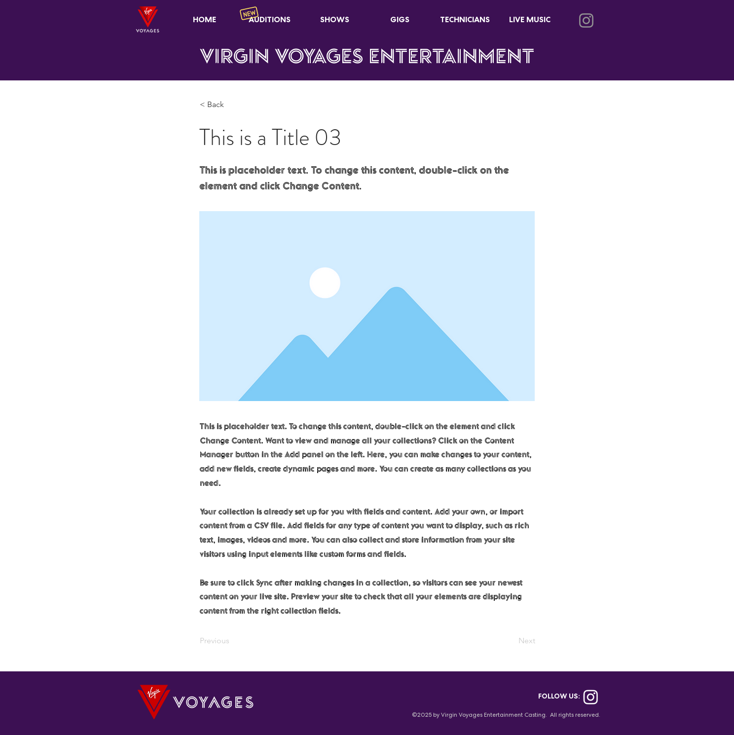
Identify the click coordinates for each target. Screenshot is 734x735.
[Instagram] (586, 20)
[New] (249, 13)
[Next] (510, 641)
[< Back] (232, 105)
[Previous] (232, 641)
